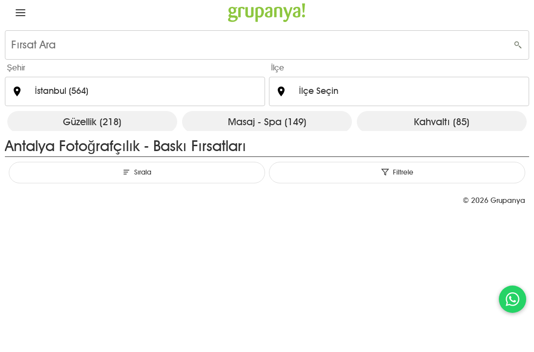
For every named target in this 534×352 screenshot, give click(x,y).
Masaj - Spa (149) (267, 122)
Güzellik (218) (92, 122)
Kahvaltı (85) (442, 122)
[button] (20, 12)
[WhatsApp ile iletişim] (512, 299)
